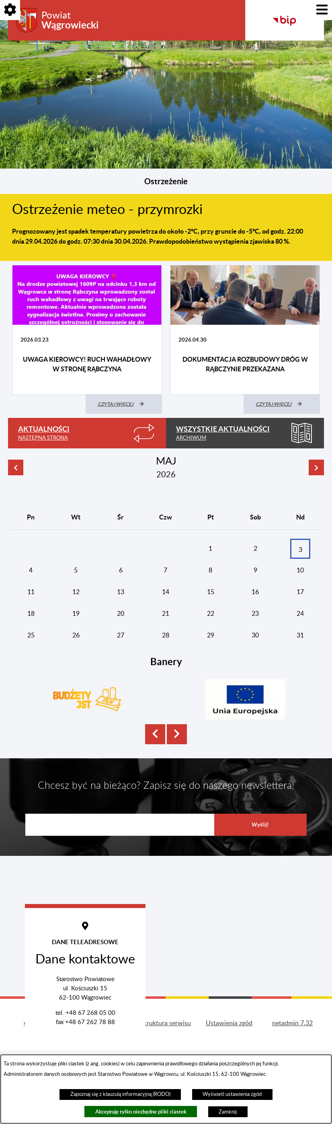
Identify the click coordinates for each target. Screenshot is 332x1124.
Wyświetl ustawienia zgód (232, 1094)
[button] (155, 747)
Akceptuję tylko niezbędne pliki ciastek (140, 1112)
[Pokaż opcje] (10, 10)
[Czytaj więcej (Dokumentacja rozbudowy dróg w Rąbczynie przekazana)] (282, 404)
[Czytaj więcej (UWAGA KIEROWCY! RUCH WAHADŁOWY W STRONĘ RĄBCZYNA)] (124, 404)
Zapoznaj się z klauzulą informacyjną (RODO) (120, 1094)
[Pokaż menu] (322, 10)
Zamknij (228, 1112)
